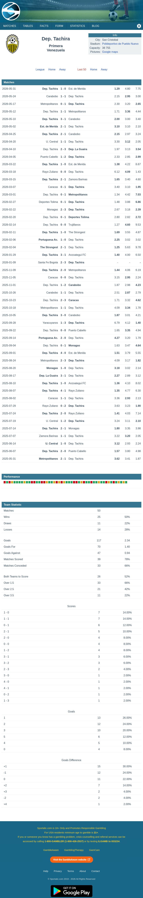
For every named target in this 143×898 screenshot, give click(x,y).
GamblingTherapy (74, 850)
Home (52, 69)
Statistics (77, 26)
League (40, 69)
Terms (70, 871)
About (83, 871)
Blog (95, 26)
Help (45, 871)
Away (62, 69)
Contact (95, 871)
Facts (44, 26)
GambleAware (51, 850)
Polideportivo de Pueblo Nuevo (120, 43)
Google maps (110, 51)
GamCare (94, 850)
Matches (9, 26)
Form (59, 26)
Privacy (58, 871)
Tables (28, 26)
